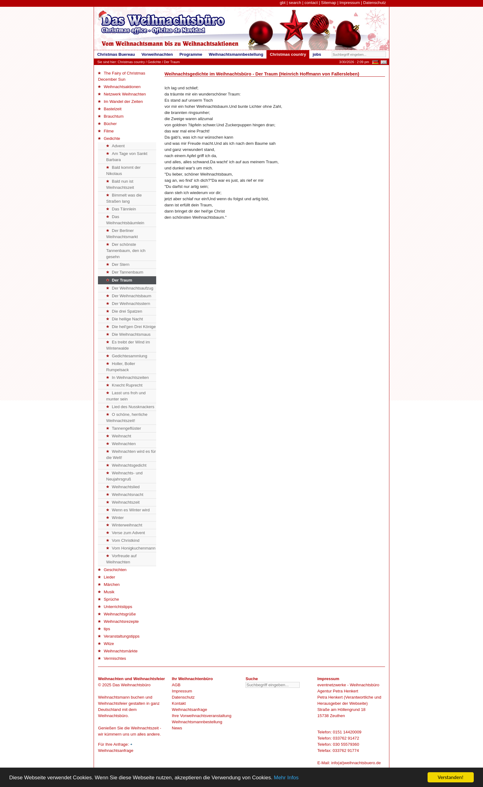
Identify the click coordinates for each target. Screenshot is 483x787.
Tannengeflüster (123, 428)
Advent (115, 146)
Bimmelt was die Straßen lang (124, 198)
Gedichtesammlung (126, 356)
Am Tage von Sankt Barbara (127, 156)
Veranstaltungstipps (119, 636)
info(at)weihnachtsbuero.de (356, 763)
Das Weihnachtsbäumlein (125, 219)
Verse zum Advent (125, 532)
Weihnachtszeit (123, 502)
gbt (283, 2)
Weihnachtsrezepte (118, 621)
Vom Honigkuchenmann (131, 548)
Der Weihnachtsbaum (128, 296)
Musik (106, 592)
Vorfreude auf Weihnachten (121, 559)
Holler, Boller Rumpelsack (120, 366)
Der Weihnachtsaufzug (129, 288)
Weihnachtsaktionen (119, 86)
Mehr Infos (286, 778)
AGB (176, 685)
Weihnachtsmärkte (117, 651)
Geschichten (112, 569)
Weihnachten (121, 443)
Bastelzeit (109, 109)
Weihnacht (118, 436)
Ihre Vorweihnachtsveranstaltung (201, 715)
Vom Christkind (123, 540)
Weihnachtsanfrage (189, 709)
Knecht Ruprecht (124, 385)
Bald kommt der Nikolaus (123, 170)
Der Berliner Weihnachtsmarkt (122, 233)
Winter (115, 517)
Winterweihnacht (124, 525)
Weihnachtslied (123, 487)
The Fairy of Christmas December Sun (121, 76)
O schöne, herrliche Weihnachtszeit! (127, 417)
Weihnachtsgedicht (126, 465)
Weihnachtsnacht (124, 494)
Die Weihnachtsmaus (128, 334)
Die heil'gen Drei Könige (131, 326)
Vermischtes (112, 658)
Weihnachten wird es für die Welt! (131, 454)
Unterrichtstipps (115, 606)
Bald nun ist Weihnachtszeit (120, 184)
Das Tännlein (121, 209)
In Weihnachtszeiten (127, 377)
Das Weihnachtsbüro (131, 685)
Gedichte (154, 62)
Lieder (106, 577)
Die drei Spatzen (124, 311)
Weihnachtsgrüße (117, 614)
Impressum (349, 2)
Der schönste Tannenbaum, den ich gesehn (125, 250)
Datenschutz (374, 2)
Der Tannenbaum (124, 272)
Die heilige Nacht (124, 319)
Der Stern (117, 264)
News (177, 728)
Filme (106, 131)
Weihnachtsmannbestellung (197, 722)
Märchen (109, 584)
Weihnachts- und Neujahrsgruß (124, 476)
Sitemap (328, 2)
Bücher (107, 123)
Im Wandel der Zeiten (120, 101)
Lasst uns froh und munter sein (126, 396)
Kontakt (179, 703)
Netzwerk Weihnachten (122, 94)
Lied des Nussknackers (130, 406)
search (295, 2)
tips (104, 629)
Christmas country (131, 62)
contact (311, 2)
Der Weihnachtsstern (128, 303)
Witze (106, 643)
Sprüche (108, 599)
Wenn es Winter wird (128, 510)
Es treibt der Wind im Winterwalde (128, 345)
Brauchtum (111, 116)
